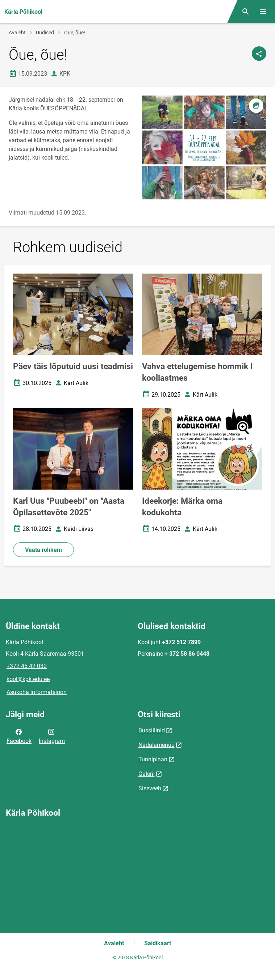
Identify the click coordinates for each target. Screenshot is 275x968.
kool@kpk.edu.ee (28, 679)
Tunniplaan (152, 759)
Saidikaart (157, 943)
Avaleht (17, 32)
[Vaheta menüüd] (263, 11)
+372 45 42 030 (27, 666)
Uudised (45, 32)
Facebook (19, 735)
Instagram (52, 735)
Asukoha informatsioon (37, 692)
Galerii (146, 773)
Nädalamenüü (156, 744)
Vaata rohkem (43, 549)
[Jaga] (259, 53)
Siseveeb (149, 788)
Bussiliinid (151, 730)
